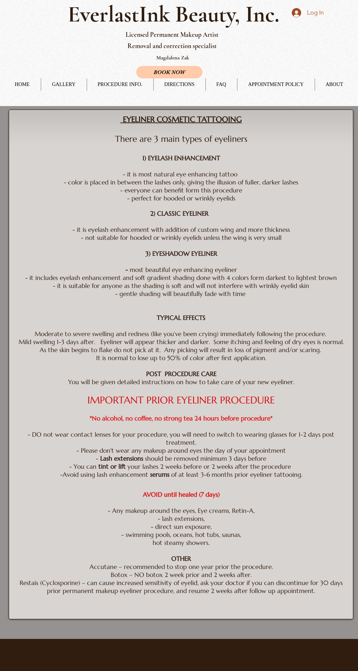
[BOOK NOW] (169, 72)
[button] (120, 84)
